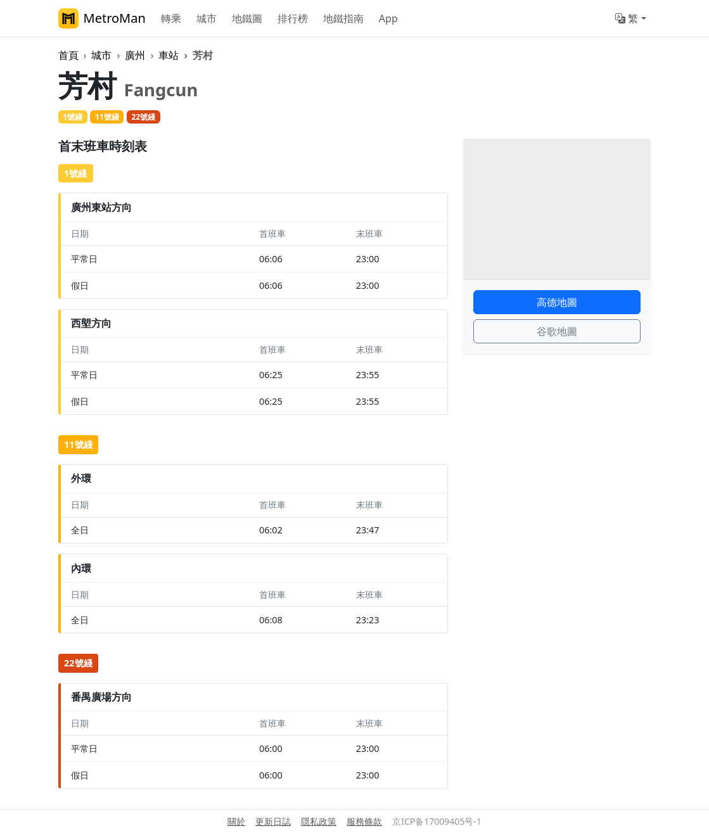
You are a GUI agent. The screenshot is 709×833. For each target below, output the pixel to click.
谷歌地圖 (557, 331)
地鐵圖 (247, 18)
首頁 (68, 55)
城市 (206, 18)
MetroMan (102, 18)
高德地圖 (557, 302)
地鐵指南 (343, 18)
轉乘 (171, 18)
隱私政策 (318, 821)
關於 (236, 821)
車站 (168, 55)
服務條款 (364, 821)
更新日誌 (273, 821)
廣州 (135, 55)
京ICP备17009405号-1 (437, 821)
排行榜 (293, 18)
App (388, 18)
